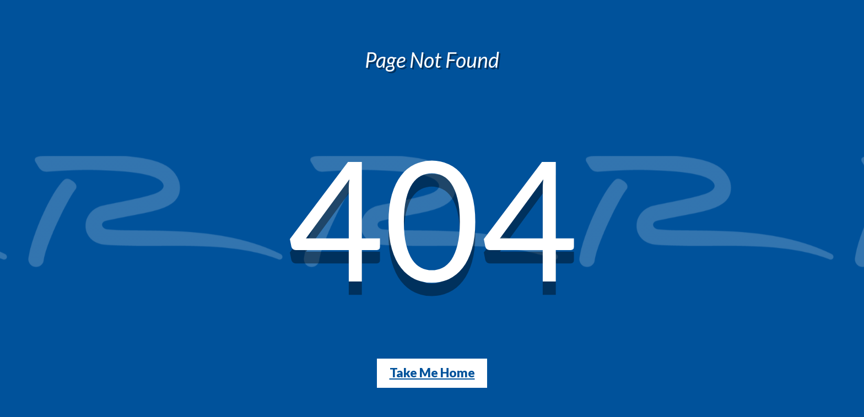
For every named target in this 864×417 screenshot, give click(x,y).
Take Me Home (432, 372)
